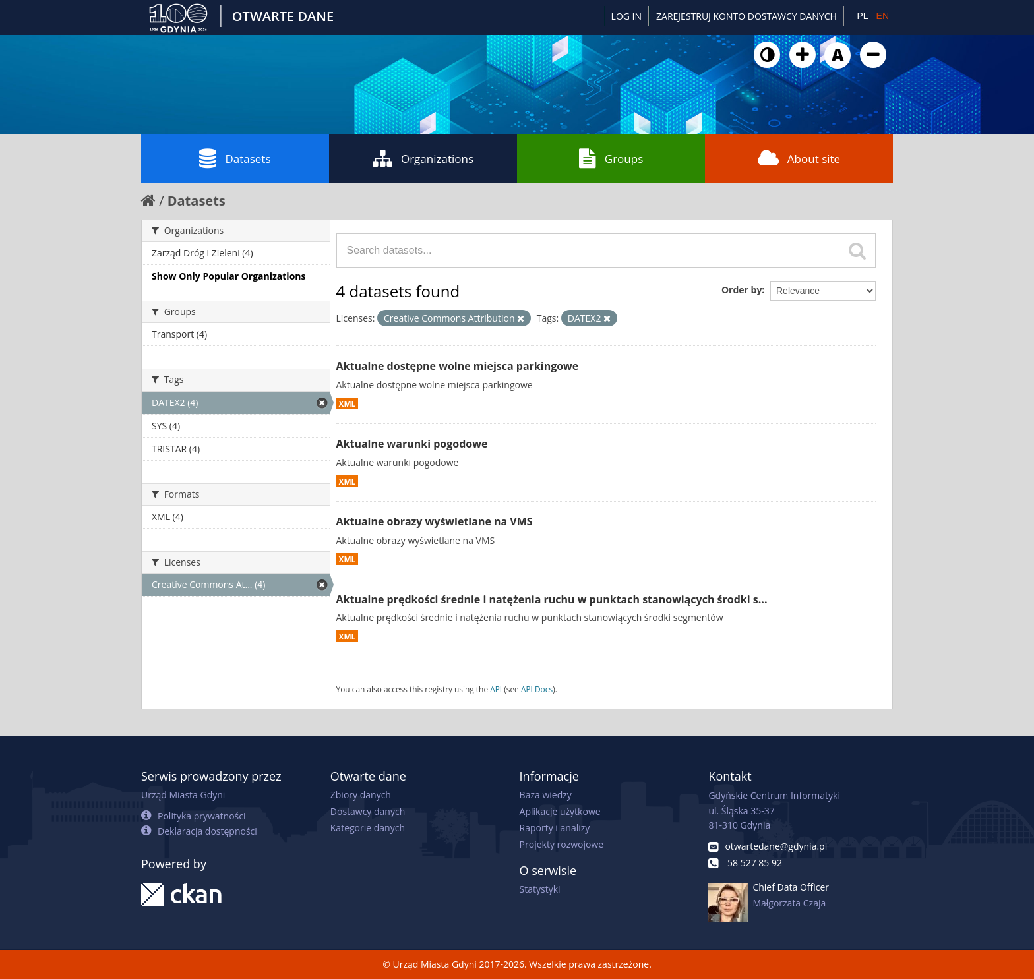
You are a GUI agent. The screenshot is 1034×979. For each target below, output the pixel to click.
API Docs (537, 689)
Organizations (423, 158)
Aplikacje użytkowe (560, 811)
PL (862, 16)
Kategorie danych (367, 827)
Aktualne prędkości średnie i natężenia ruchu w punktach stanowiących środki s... (552, 599)
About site (799, 158)
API (496, 689)
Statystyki (540, 889)
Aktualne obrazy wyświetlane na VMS (434, 521)
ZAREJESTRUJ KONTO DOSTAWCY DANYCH (746, 16)
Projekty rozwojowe (562, 844)
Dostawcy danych (367, 811)
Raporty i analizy (555, 827)
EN (882, 16)
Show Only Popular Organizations (228, 276)
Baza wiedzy (546, 794)
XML (347, 403)
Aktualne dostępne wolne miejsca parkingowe (457, 366)
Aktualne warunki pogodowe (412, 443)
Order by (741, 289)
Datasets (234, 158)
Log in (626, 16)
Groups (611, 158)
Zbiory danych (360, 794)
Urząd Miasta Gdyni (183, 794)
